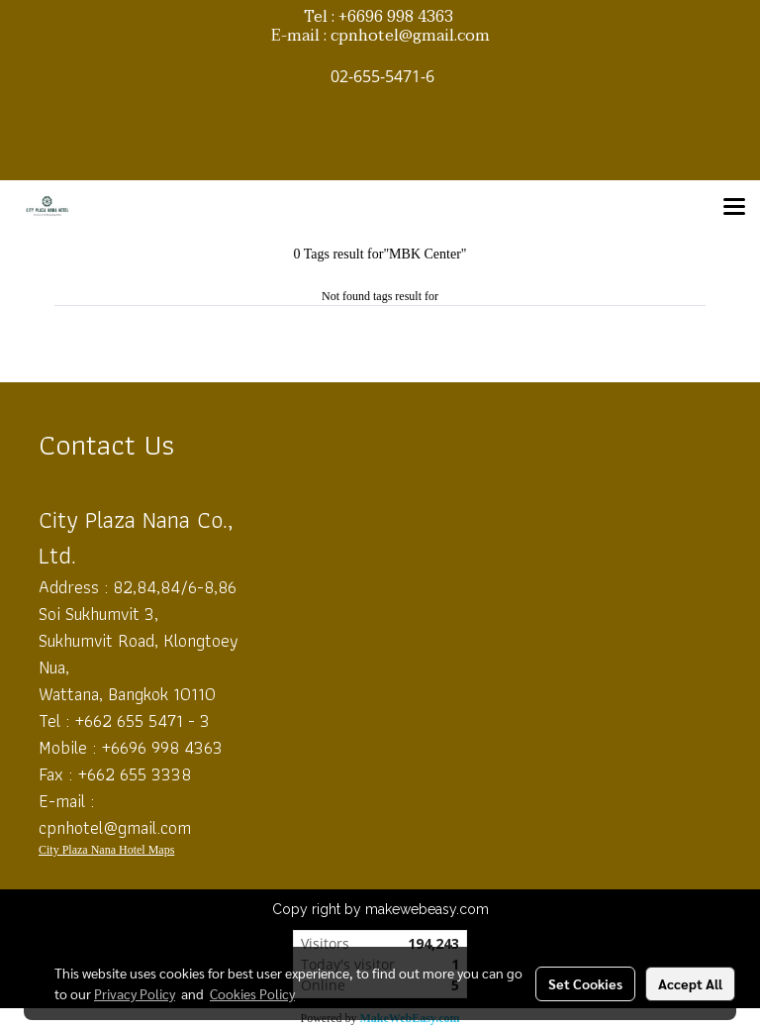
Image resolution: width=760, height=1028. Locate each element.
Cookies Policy (252, 993)
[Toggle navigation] (734, 208)
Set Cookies (585, 983)
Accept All (690, 983)
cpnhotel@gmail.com (115, 827)
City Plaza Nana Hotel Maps (106, 850)
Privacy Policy (134, 993)
